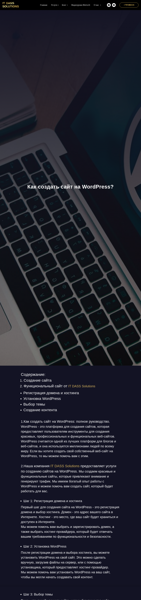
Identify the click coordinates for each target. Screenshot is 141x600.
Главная (43, 5)
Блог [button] (64, 5)
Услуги (54, 5)
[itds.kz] (109, 5)
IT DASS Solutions (81, 386)
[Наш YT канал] (114, 5)
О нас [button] (96, 5)
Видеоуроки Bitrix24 (80, 5)
